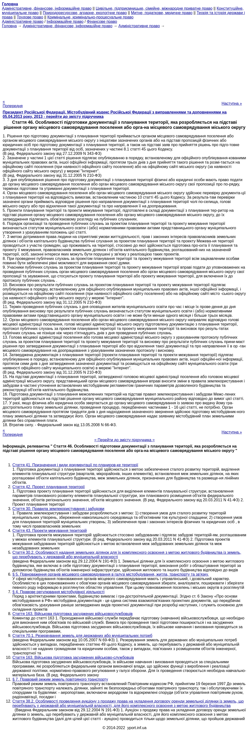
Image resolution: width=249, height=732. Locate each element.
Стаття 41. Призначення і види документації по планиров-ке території (75, 465)
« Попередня (13, 103)
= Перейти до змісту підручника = (124, 440)
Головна (9, 26)
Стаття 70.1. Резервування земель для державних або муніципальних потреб (82, 636)
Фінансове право (102, 21)
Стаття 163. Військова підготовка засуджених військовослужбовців (72, 614)
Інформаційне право (65, 21)
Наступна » (232, 103)
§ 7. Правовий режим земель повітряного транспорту (60, 679)
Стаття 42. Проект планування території (48, 487)
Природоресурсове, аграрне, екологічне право (85, 13)
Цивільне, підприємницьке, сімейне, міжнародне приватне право (154, 8)
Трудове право (30, 17)
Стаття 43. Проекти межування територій (49, 531)
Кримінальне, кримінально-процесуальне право (90, 17)
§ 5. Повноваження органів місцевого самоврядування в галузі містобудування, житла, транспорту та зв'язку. (110, 574)
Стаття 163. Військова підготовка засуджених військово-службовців (73, 657)
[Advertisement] (124, 62)
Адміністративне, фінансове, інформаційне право (46, 8)
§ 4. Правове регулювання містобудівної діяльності (58, 592)
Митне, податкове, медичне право (162, 13)
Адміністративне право (22, 21)
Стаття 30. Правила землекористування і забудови (58, 509)
